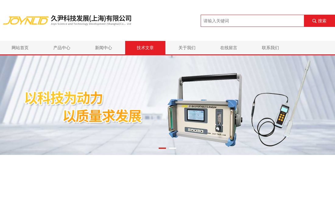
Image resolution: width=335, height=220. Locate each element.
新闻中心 (103, 47)
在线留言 (228, 47)
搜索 (322, 20)
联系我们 (270, 47)
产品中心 (61, 47)
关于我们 (187, 47)
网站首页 (20, 47)
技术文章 (145, 47)
